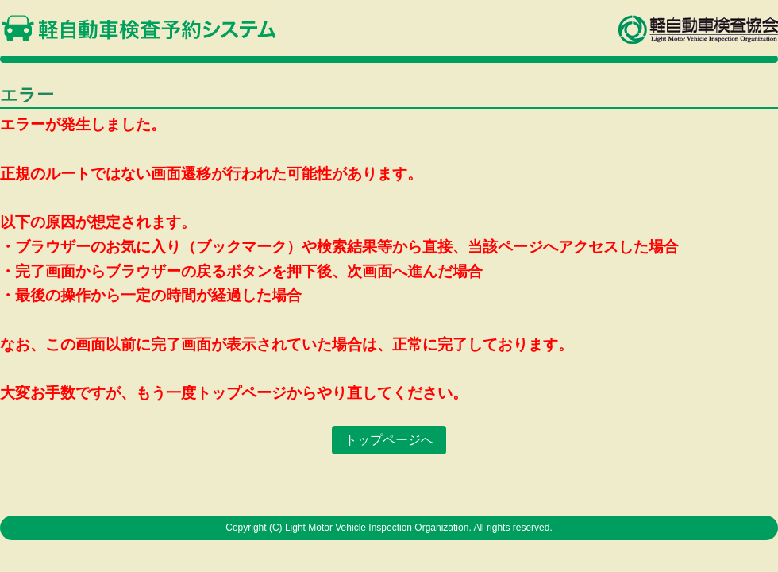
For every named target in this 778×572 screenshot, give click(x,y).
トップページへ (389, 439)
